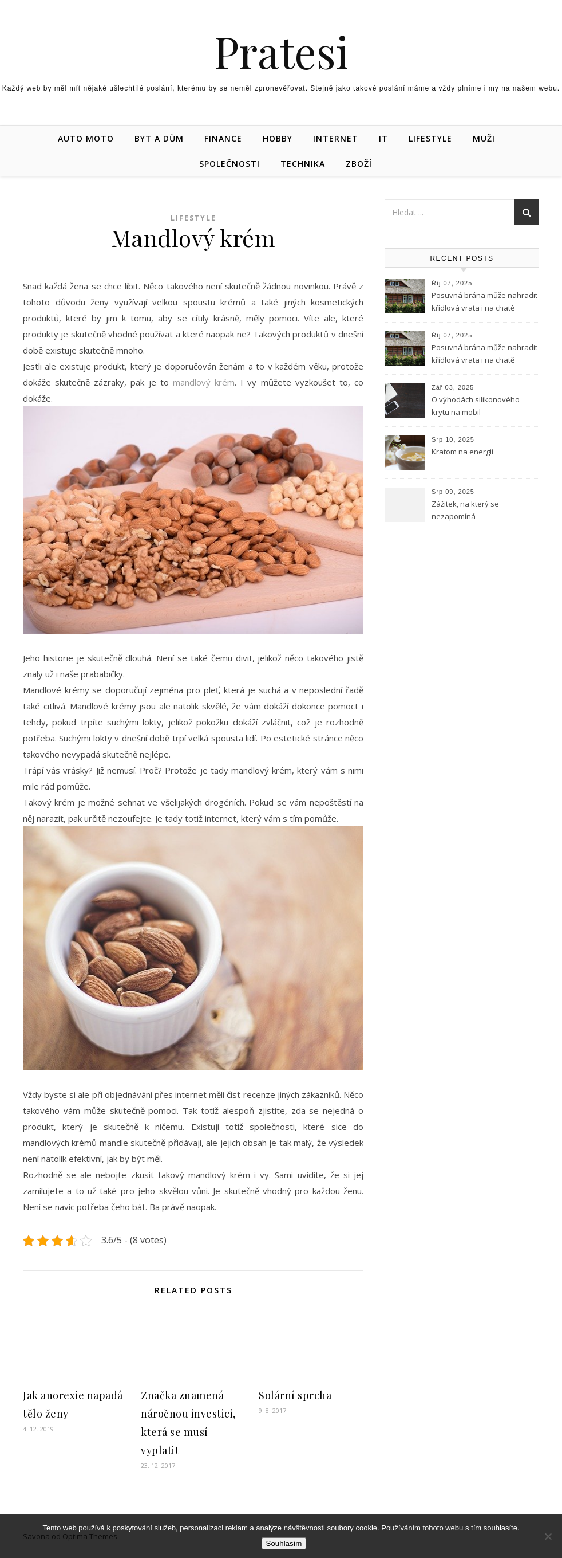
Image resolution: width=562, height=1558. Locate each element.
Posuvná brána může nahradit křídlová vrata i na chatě (484, 301)
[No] (547, 1536)
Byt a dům (159, 138)
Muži (484, 138)
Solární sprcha (295, 1395)
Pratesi (281, 51)
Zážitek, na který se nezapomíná (465, 510)
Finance (223, 138)
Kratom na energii (462, 451)
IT (383, 138)
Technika (302, 163)
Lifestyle (430, 138)
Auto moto (86, 138)
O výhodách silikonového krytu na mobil (476, 405)
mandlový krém (204, 382)
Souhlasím (284, 1543)
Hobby (277, 138)
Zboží (359, 163)
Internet (335, 138)
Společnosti (229, 163)
